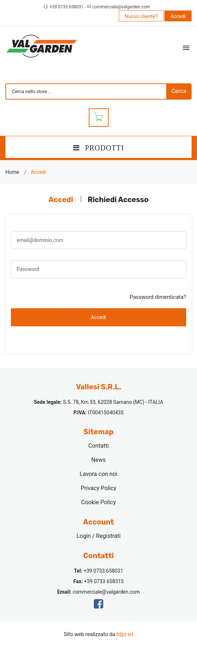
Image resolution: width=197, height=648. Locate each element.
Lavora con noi (98, 474)
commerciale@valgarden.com (121, 6)
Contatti (98, 445)
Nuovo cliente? (141, 16)
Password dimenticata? (158, 297)
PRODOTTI (98, 148)
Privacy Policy (99, 488)
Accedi (178, 16)
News (98, 459)
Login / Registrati (98, 535)
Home (12, 172)
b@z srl (124, 634)
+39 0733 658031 (67, 6)
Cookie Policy (98, 502)
